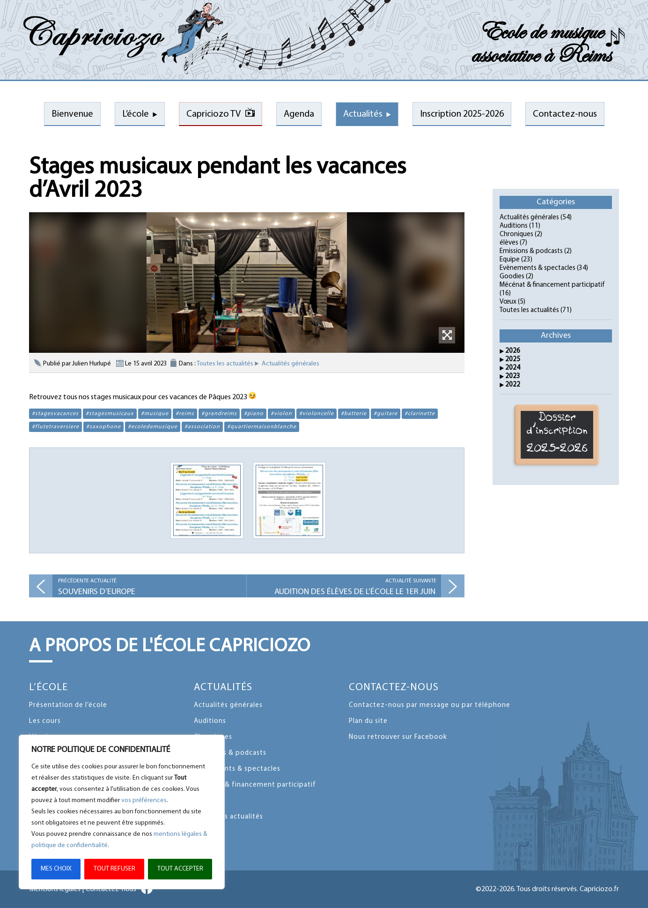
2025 (512, 359)
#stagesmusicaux (110, 414)
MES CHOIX (56, 868)
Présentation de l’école (68, 705)
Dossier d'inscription (557, 435)
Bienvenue (72, 114)
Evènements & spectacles (537, 268)
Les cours (45, 721)
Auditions (514, 226)
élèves (509, 242)
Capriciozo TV (213, 114)
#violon (281, 414)
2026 (512, 351)
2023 (512, 376)
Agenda (299, 114)
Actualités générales (290, 363)
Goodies (512, 276)
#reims (185, 414)
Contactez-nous (565, 114)
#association (202, 427)
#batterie (354, 414)
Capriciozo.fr (599, 889)
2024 (512, 368)
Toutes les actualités (225, 363)
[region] (122, 812)
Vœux (508, 301)
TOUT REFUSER (114, 868)
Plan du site (368, 721)
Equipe (510, 259)
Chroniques (516, 234)
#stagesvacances (55, 414)
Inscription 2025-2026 (462, 114)
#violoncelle (316, 414)
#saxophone (103, 427)
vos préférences (144, 800)
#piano (254, 414)
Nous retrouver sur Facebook (398, 737)
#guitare (386, 414)
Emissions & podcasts (531, 251)
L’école (135, 114)
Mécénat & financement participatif (552, 285)
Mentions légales (55, 889)
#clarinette (420, 414)
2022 (512, 384)
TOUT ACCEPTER (180, 868)
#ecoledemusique (152, 427)
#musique (155, 414)
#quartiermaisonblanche (261, 427)
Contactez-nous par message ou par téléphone (429, 705)
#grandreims (219, 414)
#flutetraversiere (55, 427)
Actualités (363, 114)
